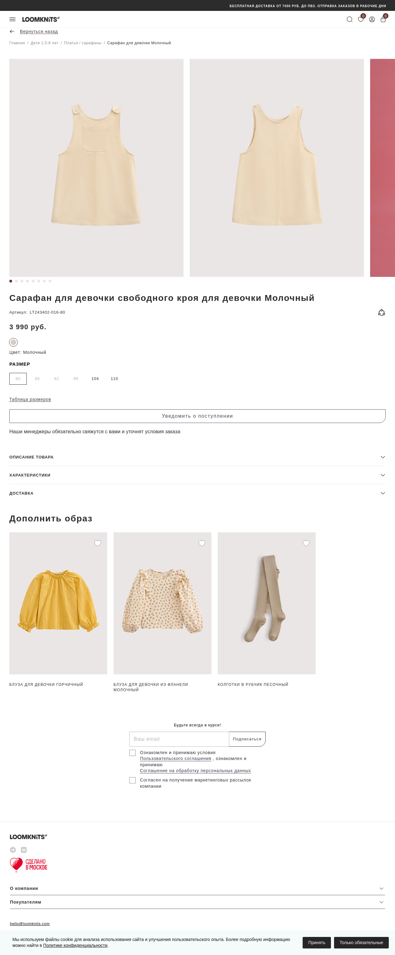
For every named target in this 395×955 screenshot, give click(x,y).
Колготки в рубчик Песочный (253, 684)
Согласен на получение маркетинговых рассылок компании (195, 783)
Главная (17, 43)
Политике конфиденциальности (75, 945)
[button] (197, 457)
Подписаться (247, 739)
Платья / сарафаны (82, 43)
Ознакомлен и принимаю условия (178, 752)
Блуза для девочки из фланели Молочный (151, 687)
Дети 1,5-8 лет (44, 43)
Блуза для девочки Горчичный (46, 684)
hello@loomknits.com (30, 924)
